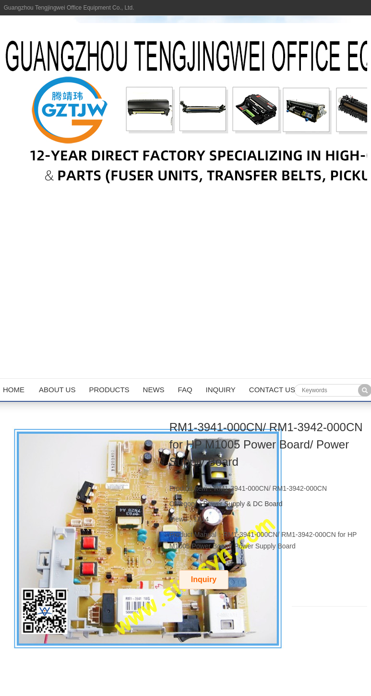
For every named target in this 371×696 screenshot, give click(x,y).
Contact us (272, 389)
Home (13, 389)
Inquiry (221, 389)
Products (109, 389)
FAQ (185, 389)
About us (57, 389)
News (154, 389)
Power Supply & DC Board (243, 504)
